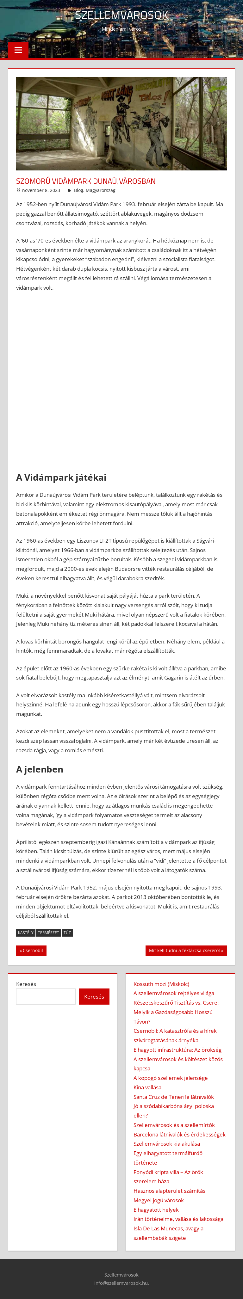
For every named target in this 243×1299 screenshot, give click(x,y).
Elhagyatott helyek (156, 1209)
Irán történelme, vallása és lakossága (178, 1218)
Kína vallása (147, 1087)
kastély (26, 932)
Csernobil (32, 951)
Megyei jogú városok (159, 1200)
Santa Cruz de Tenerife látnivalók (174, 1096)
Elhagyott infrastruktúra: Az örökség (177, 1049)
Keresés (26, 984)
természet (48, 932)
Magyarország (100, 190)
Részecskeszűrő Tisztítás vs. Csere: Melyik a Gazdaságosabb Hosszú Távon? (176, 1012)
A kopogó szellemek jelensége (171, 1077)
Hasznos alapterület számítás (169, 1190)
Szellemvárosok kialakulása (167, 1143)
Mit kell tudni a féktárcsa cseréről (184, 951)
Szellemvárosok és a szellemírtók (174, 1125)
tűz (67, 932)
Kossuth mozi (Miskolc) (161, 984)
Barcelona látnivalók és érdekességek (180, 1134)
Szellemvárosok (121, 14)
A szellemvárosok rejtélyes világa (174, 993)
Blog (78, 190)
